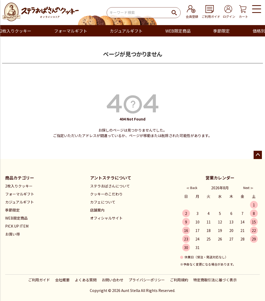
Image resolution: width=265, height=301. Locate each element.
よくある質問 (86, 279)
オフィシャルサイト (106, 218)
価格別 (259, 31)
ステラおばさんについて (110, 186)
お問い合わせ (112, 279)
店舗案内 (97, 210)
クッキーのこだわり (106, 194)
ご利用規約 (179, 279)
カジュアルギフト (126, 31)
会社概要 (62, 279)
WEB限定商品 (178, 31)
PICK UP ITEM (16, 226)
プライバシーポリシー (147, 279)
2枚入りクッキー (15, 31)
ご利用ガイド (39, 279)
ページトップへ (258, 155)
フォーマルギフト (70, 31)
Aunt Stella (130, 290)
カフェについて (102, 202)
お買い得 (12, 234)
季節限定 (221, 31)
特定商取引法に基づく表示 (215, 279)
